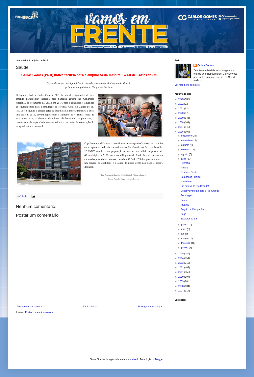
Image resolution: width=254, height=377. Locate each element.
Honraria (185, 163)
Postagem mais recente (29, 306)
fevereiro (186, 243)
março (185, 238)
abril (183, 233)
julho (184, 159)
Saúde (184, 200)
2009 (181, 281)
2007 (181, 290)
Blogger (159, 359)
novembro (186, 140)
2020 (181, 113)
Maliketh (134, 359)
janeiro (185, 247)
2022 (181, 103)
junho (184, 224)
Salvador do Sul (189, 218)
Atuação (185, 204)
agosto (185, 154)
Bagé (183, 214)
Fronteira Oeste (189, 172)
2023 (181, 99)
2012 (181, 267)
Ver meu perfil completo (187, 85)
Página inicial (90, 306)
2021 (181, 108)
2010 (181, 276)
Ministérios (186, 181)
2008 (181, 286)
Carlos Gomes (205, 65)
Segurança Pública (191, 177)
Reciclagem (187, 195)
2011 (181, 272)
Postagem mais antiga (150, 306)
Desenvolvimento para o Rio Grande (200, 190)
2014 (181, 258)
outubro (185, 145)
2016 (181, 131)
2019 (181, 117)
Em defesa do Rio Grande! (195, 186)
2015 (181, 253)
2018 (181, 122)
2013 (181, 263)
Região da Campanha (192, 209)
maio (184, 229)
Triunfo (184, 167)
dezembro (186, 135)
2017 (181, 127)
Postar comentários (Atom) (39, 312)
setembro (186, 149)
